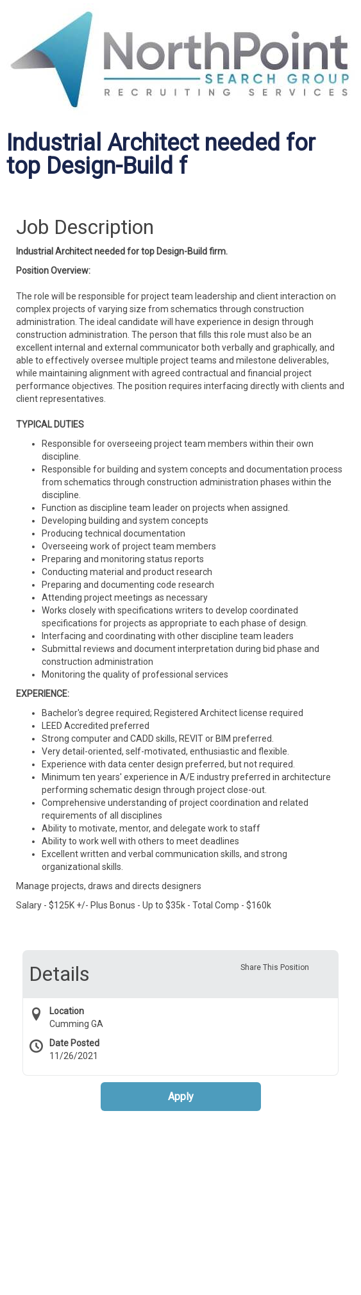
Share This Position (274, 967)
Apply (181, 1096)
